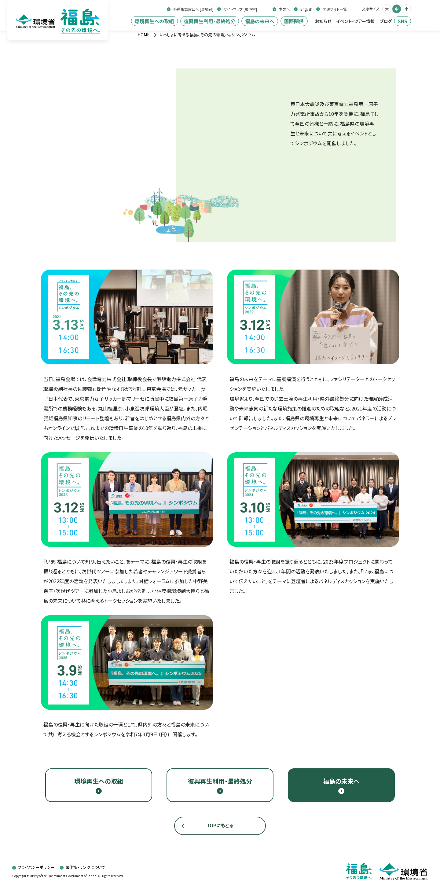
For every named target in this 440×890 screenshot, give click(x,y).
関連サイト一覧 (335, 9)
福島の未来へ (259, 21)
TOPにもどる (220, 825)
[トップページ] (144, 34)
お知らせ (323, 21)
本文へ (284, 9)
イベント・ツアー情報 (355, 21)
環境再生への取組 (154, 21)
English (306, 9)
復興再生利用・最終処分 (209, 21)
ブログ (386, 21)
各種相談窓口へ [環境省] (193, 9)
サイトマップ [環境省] (240, 9)
